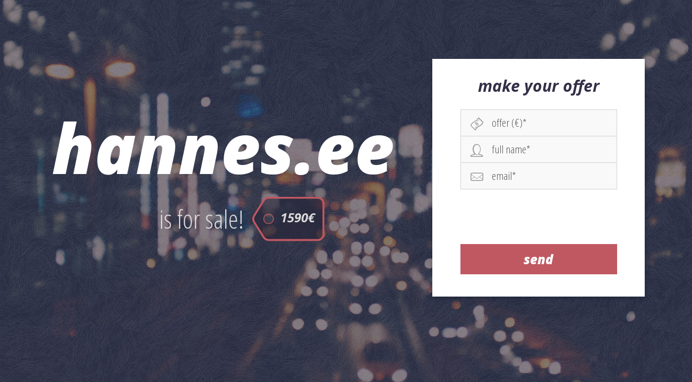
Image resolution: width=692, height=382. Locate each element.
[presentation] (539, 216)
